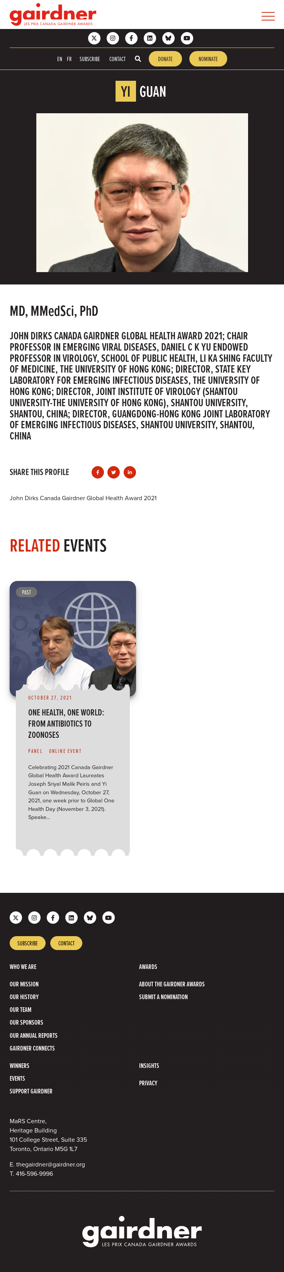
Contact (117, 58)
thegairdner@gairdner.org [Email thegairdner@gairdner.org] (50, 1164)
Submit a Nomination (163, 997)
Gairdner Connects (32, 1048)
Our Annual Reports (34, 1035)
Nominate (208, 58)
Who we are (23, 966)
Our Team (20, 1009)
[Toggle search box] (138, 58)
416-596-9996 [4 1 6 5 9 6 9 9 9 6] (34, 1173)
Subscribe (90, 58)
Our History (24, 997)
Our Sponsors (26, 1022)
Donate (165, 58)
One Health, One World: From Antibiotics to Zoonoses (66, 723)
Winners (19, 1065)
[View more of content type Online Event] (68, 751)
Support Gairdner (31, 1091)
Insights (149, 1065)
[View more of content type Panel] (38, 751)
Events (17, 1078)
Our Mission (24, 984)
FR (69, 58)
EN (59, 58)
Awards (148, 966)
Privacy (148, 1083)
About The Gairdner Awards (172, 984)
